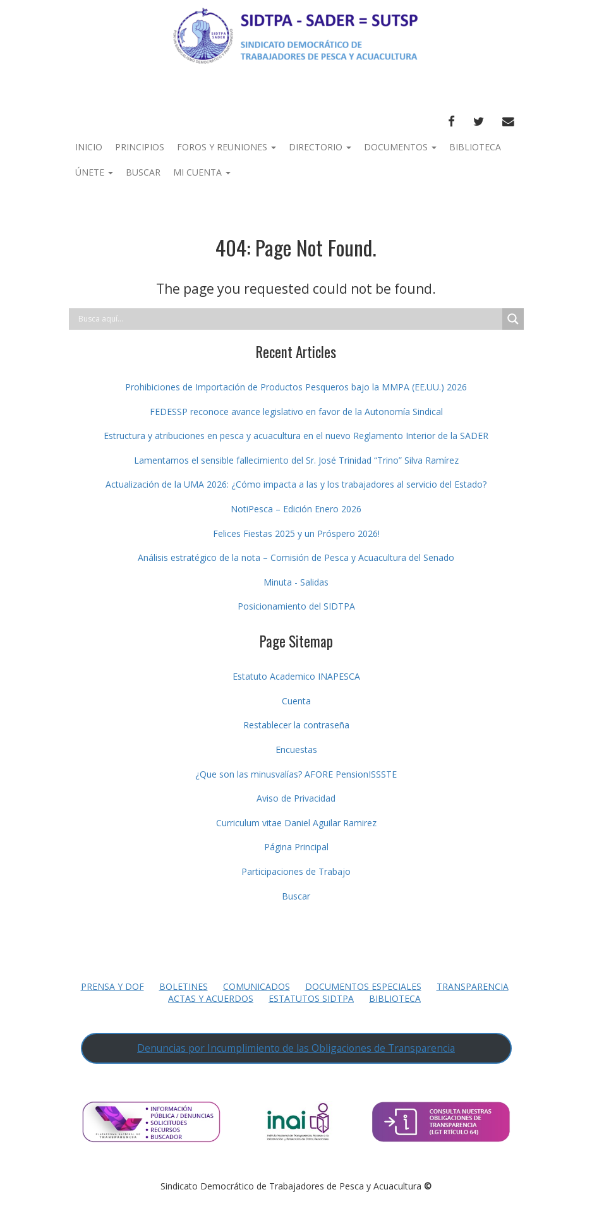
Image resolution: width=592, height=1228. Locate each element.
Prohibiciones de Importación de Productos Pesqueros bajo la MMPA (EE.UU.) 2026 (296, 387)
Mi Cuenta (202, 172)
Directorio (320, 147)
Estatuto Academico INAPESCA (296, 676)
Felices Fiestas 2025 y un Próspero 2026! (296, 533)
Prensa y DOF (112, 986)
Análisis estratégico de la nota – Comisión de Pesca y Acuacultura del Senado (296, 557)
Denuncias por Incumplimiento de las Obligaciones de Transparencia (296, 1048)
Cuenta (296, 701)
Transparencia (473, 986)
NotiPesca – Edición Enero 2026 (296, 509)
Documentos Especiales (363, 986)
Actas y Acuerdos (210, 998)
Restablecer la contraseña (296, 725)
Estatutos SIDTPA (311, 998)
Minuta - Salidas (296, 582)
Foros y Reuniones (226, 147)
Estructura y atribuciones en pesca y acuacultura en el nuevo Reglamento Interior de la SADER (296, 436)
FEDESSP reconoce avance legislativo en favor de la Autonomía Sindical (296, 412)
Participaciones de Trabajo (296, 871)
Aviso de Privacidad (296, 798)
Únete (94, 172)
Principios (139, 147)
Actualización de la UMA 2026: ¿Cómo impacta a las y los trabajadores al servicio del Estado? (296, 484)
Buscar (143, 172)
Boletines (183, 986)
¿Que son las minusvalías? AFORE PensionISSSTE (296, 774)
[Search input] (288, 319)
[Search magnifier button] (513, 319)
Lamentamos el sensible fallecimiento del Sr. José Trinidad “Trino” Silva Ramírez (296, 460)
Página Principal (296, 847)
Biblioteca (475, 147)
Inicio (88, 147)
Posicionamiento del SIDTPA (296, 606)
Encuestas (296, 749)
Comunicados (256, 986)
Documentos (400, 147)
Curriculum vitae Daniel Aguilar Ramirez (296, 823)
